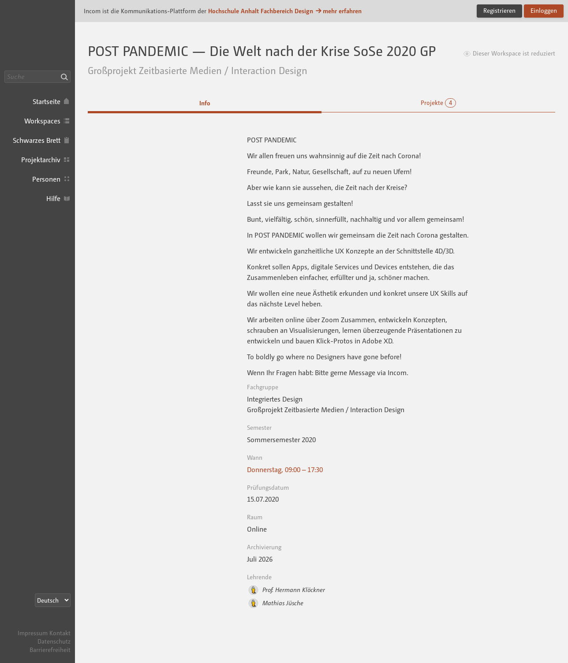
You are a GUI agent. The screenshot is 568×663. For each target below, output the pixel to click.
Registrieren (499, 10)
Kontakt (60, 633)
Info (204, 103)
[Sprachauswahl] (53, 600)
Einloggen (544, 10)
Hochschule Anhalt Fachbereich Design (260, 11)
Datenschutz (54, 641)
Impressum (33, 633)
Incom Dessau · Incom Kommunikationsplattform (37, 35)
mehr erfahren (338, 11)
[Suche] (37, 77)
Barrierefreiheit (50, 649)
